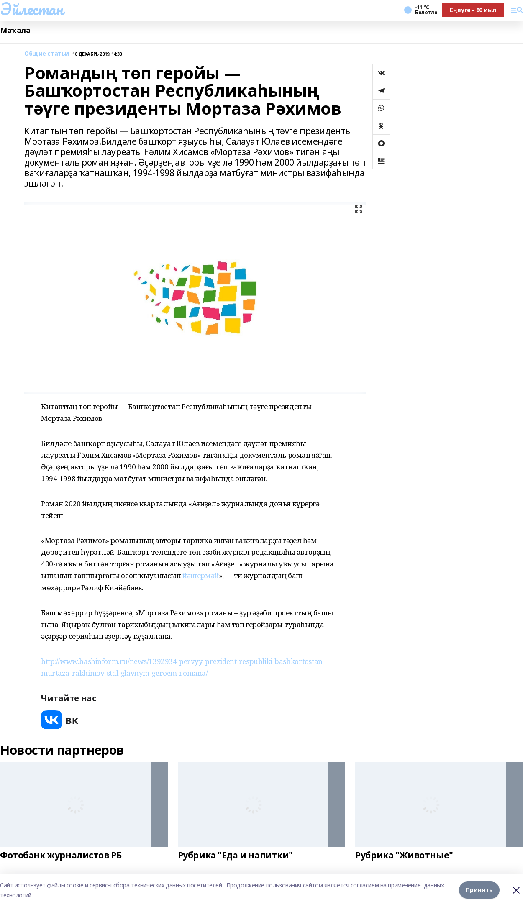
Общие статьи (46, 53)
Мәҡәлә (15, 30)
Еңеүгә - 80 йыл (473, 10)
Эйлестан (31, 8)
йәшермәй (200, 575)
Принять (479, 890)
